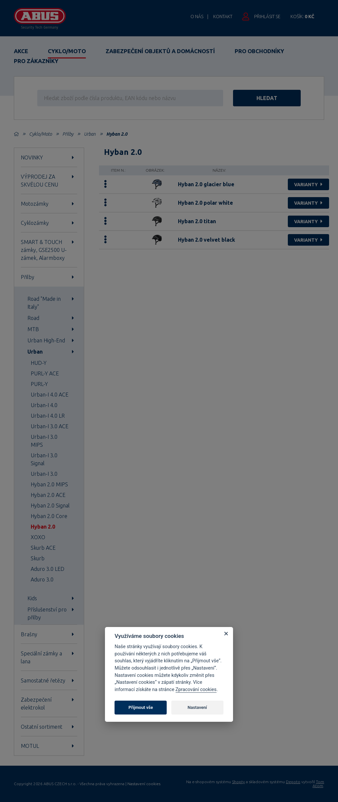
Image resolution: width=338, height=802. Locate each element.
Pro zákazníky (36, 61)
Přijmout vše (140, 707)
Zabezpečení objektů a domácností (160, 51)
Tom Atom (318, 784)
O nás (196, 16)
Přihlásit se (267, 16)
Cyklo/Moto (67, 51)
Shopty (238, 782)
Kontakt (222, 16)
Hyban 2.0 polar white (205, 203)
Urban (90, 134)
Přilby (67, 134)
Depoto (293, 782)
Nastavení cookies (143, 784)
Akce (21, 51)
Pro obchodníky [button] (259, 51)
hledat (266, 98)
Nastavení (197, 707)
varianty (309, 184)
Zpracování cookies (196, 689)
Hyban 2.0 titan (197, 221)
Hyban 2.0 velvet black (206, 240)
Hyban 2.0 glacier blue (206, 184)
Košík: (302, 16)
